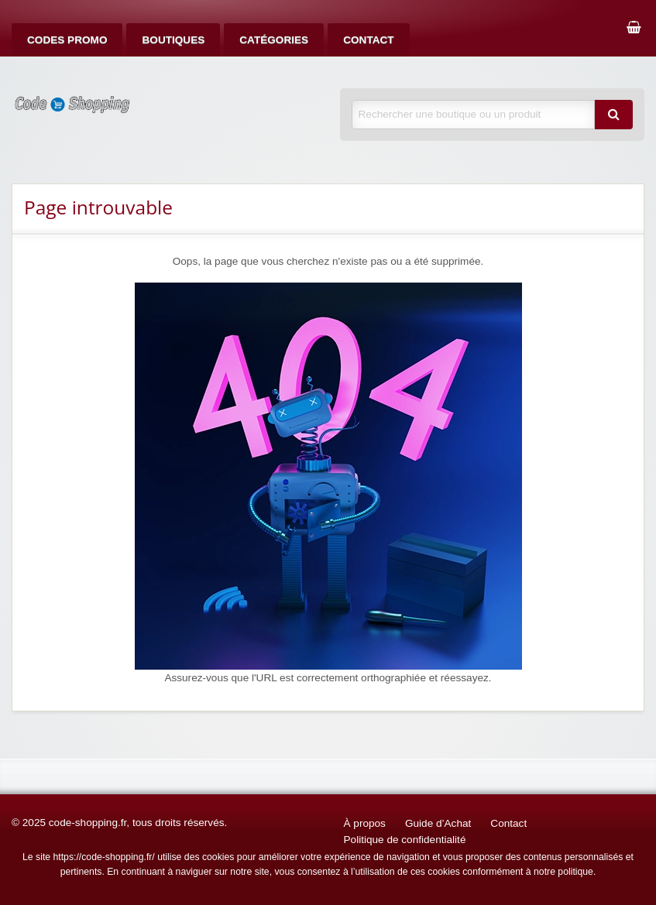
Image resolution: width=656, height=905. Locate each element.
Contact (368, 40)
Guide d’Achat (438, 823)
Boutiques (173, 40)
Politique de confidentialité (405, 839)
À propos (365, 823)
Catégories (273, 40)
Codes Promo (67, 40)
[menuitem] (67, 40)
